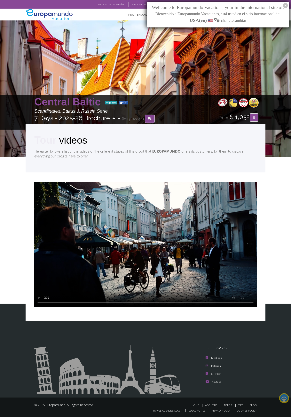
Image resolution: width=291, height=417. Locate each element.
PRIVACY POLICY (219, 410)
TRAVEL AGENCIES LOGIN (164, 410)
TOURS (228, 404)
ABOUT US (212, 404)
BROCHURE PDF (143, 14)
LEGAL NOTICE (194, 410)
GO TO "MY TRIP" (133, 4)
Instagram (214, 365)
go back (111, 103)
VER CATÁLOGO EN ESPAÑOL (102, 4)
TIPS (241, 404)
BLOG (253, 404)
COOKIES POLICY (246, 410)
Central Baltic (69, 102)
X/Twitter (213, 373)
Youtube (213, 381)
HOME (197, 404)
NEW (127, 14)
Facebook (214, 358)
